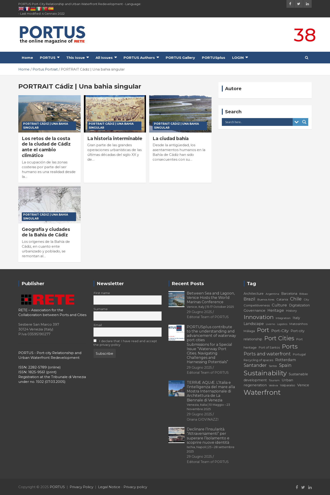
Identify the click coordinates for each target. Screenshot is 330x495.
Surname (101, 309)
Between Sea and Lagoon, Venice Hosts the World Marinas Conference (211, 299)
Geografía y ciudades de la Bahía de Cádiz (46, 232)
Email (98, 325)
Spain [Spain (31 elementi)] (285, 365)
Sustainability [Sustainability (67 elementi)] (265, 373)
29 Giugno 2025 (199, 312)
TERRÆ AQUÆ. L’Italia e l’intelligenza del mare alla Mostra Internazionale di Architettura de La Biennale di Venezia (211, 395)
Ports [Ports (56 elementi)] (290, 346)
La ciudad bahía (171, 138)
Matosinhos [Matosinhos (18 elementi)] (298, 324)
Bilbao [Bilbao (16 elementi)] (303, 293)
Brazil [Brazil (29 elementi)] (249, 299)
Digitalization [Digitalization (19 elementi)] (299, 305)
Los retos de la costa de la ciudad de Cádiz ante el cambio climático (46, 147)
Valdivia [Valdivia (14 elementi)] (273, 385)
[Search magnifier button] (304, 122)
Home (27, 57)
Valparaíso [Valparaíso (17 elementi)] (287, 385)
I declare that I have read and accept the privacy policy (125, 342)
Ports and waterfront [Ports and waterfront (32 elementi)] (267, 354)
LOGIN (238, 57)
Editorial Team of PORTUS (208, 317)
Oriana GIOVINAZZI (203, 419)
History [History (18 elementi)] (291, 310)
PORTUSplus (213, 57)
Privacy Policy (81, 487)
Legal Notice (109, 487)
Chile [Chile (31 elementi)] (296, 299)
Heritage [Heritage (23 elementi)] (275, 310)
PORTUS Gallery (180, 57)
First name (102, 293)
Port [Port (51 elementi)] (263, 330)
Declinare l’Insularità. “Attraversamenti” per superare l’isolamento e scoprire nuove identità (210, 440)
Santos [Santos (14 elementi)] (273, 366)
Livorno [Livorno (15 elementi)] (270, 324)
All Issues (104, 57)
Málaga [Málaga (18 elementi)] (249, 331)
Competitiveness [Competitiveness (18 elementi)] (257, 305)
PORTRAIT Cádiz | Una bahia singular (45, 125)
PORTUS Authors (139, 57)
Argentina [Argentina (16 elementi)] (272, 293)
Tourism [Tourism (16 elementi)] (274, 380)
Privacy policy (135, 487)
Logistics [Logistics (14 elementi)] (282, 324)
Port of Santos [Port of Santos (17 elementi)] (269, 347)
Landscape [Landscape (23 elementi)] (254, 323)
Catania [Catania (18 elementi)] (282, 299)
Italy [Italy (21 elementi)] (296, 318)
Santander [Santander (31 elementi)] (255, 365)
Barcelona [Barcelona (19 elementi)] (289, 293)
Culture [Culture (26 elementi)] (279, 305)
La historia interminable (114, 138)
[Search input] (258, 122)
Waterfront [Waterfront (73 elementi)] (262, 392)
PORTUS (47, 57)
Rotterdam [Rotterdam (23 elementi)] (285, 359)
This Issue (75, 57)
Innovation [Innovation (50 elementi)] (259, 317)
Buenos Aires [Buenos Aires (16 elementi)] (265, 299)
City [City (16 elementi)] (306, 299)
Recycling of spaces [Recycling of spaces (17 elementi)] (258, 360)
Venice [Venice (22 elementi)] (303, 385)
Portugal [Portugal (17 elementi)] (299, 354)
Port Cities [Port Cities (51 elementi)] (279, 338)
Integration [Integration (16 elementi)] (283, 318)
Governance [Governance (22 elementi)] (254, 310)
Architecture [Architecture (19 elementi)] (254, 293)
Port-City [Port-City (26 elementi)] (280, 330)
